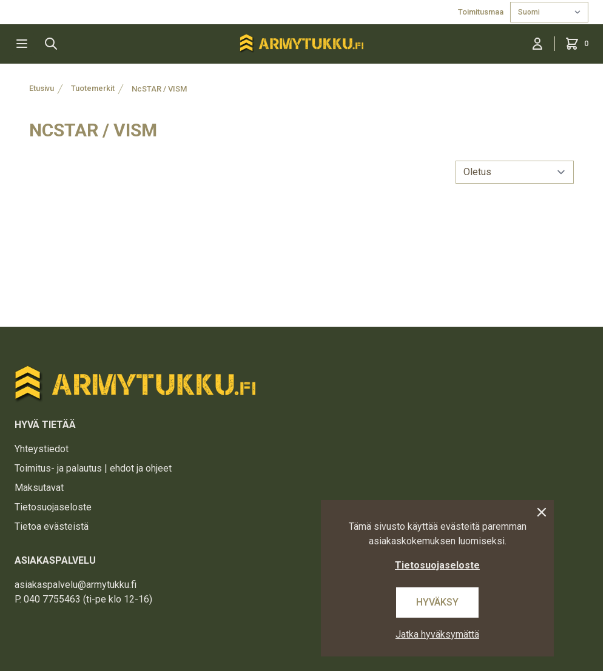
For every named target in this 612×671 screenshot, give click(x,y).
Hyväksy (437, 602)
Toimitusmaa (481, 11)
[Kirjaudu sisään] (537, 44)
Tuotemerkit (93, 88)
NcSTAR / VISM (159, 88)
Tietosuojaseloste (53, 507)
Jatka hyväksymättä (437, 634)
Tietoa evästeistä (52, 526)
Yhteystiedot (42, 449)
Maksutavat (39, 487)
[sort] (515, 172)
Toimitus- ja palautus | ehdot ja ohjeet (93, 468)
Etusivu (41, 88)
